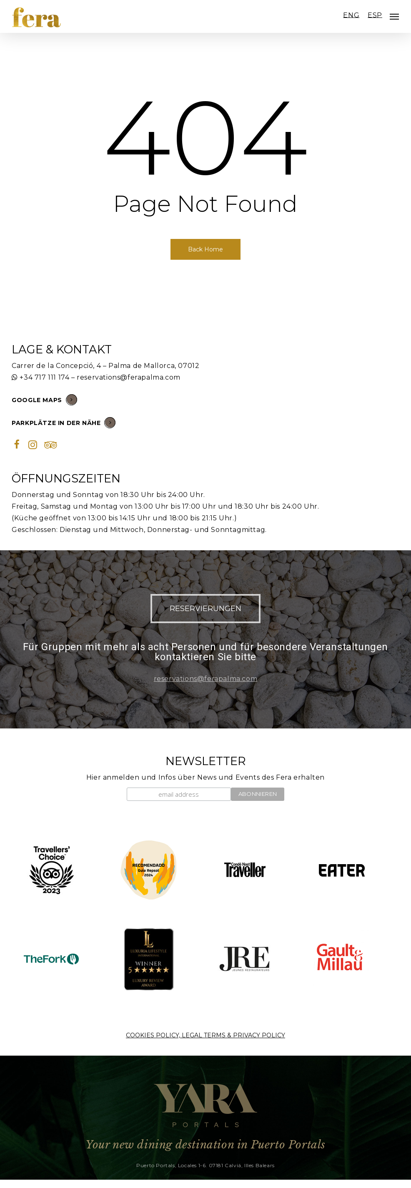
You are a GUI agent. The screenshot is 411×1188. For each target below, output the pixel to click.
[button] (205, 608)
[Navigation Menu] (394, 16)
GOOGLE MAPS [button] (44, 399)
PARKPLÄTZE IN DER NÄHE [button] (63, 422)
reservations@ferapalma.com (128, 377)
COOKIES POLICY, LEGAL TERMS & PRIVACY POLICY (205, 1035)
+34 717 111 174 (44, 377)
